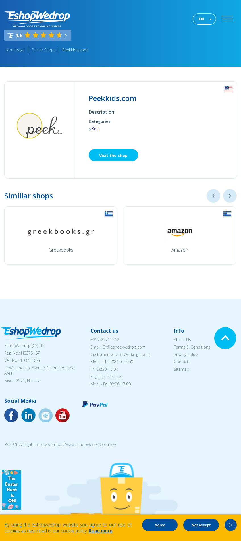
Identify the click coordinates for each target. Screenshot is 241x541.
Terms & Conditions (192, 347)
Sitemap (181, 369)
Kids (95, 129)
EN (201, 19)
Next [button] (230, 196)
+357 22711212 (104, 339)
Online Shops (43, 50)
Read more (101, 531)
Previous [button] (213, 196)
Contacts (182, 361)
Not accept (201, 525)
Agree (160, 525)
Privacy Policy (186, 354)
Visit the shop (113, 155)
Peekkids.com (75, 50)
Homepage (14, 50)
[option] (60, 235)
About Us (182, 339)
